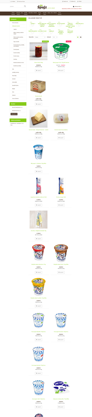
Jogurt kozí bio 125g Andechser (74, 366)
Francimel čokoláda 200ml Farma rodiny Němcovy (55, 266)
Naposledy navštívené (70, 404)
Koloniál (13, 78)
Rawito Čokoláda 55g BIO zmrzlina (37, 332)
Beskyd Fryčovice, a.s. (16, 110)
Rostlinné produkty (17, 65)
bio (23, 123)
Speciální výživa (15, 85)
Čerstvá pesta (16, 49)
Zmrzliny (15, 59)
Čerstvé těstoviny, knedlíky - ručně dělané (19, 45)
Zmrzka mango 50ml (55, 130)
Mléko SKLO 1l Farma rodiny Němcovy (36, 299)
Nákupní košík (13, 404)
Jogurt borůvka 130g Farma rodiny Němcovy (74, 232)
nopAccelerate (79, 413)
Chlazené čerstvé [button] (18, 13)
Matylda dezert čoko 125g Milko (55, 163)
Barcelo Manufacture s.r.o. (17, 107)
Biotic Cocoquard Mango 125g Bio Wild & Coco (74, 333)
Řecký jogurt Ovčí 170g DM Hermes (55, 62)
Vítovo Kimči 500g (36, 62)
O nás (30, 402)
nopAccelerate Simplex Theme (76, 411)
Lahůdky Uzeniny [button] (25, 13)
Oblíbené (12, 406)
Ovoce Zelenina (15, 98)
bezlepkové (19, 123)
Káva (52, 12)
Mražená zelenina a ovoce (18, 62)
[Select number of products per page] (54, 37)
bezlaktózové (13, 123)
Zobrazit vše (14, 114)
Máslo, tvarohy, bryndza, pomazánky (18, 38)
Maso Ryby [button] (31, 12)
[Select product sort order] (39, 37)
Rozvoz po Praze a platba (52, 404)
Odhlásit (19, 394)
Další (61, 382)
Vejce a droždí (16, 41)
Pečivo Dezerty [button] (13, 13)
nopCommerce (17, 411)
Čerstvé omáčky (16, 52)
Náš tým (30, 404)
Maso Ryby (14, 75)
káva (11, 125)
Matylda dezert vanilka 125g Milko (74, 163)
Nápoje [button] (49, 12)
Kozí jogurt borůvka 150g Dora (55, 197)
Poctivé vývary (16, 56)
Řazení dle (31, 37)
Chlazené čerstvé (16, 26)
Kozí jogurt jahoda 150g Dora (74, 197)
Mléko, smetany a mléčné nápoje (18, 33)
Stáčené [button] (55, 12)
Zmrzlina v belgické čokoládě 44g (74, 130)
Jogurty (15, 29)
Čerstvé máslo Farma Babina (55, 96)
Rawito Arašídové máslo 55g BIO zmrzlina (55, 299)
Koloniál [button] (35, 12)
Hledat (67, 403)
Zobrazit (49, 37)
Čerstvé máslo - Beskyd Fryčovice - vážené (37, 97)
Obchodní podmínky (51, 402)
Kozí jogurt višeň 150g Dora (36, 231)
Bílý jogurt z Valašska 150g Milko (74, 96)
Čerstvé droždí (74, 60)
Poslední (64, 382)
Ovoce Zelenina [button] (59, 13)
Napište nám (31, 406)
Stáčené (13, 95)
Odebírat (13, 394)
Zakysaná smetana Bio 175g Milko (55, 231)
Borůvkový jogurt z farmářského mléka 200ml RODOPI (36, 367)
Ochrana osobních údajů (52, 406)
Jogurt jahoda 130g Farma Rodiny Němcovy (37, 266)
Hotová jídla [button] (39, 13)
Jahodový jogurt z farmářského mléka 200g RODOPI (55, 367)
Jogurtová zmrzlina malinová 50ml (37, 130)
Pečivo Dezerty (15, 22)
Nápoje (13, 88)
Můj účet (12, 402)
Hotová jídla (14, 82)
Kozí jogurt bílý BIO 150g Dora (37, 197)
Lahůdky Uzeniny (15, 72)
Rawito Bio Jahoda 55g (74, 298)
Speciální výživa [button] (44, 13)
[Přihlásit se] (25, 391)
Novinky (68, 406)
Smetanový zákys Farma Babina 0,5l (55, 332)
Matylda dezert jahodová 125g (37, 163)
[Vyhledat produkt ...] (18, 6)
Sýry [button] (22, 12)
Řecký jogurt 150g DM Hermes (74, 265)
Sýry (13, 69)
